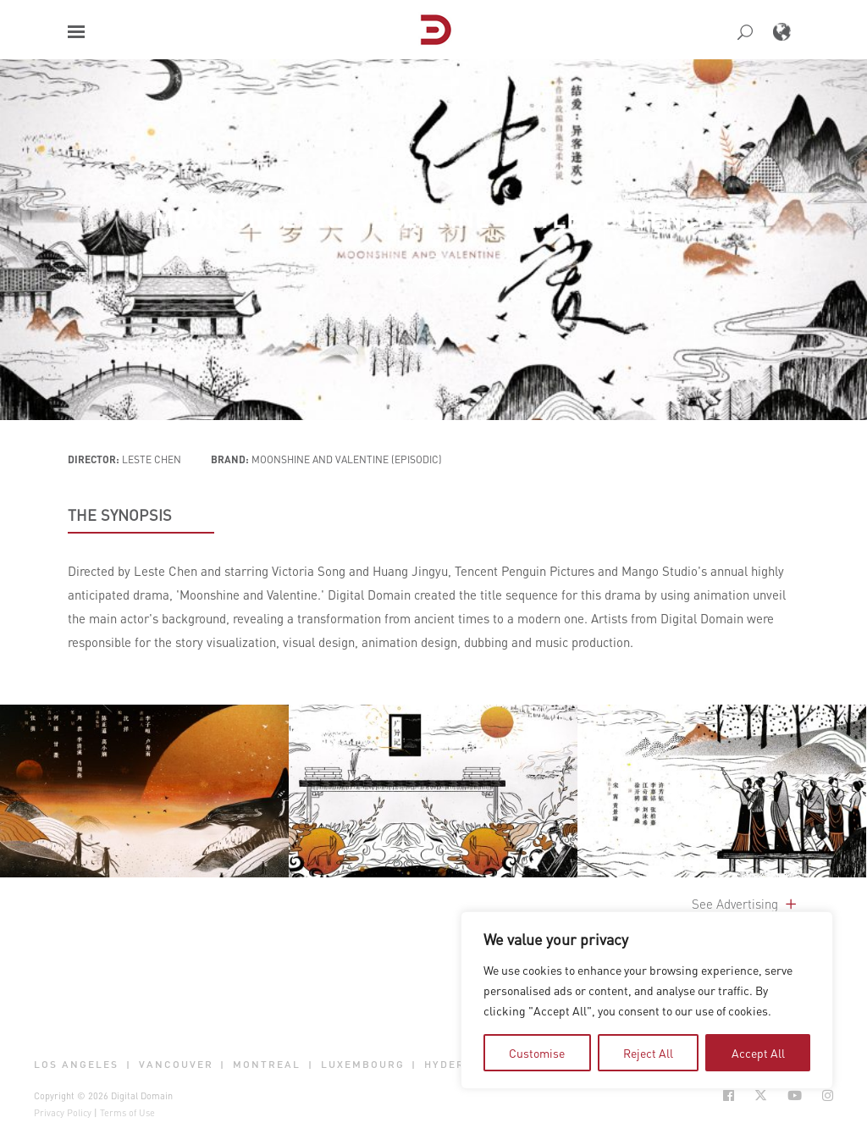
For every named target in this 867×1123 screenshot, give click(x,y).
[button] (76, 31)
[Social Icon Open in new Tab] (728, 1095)
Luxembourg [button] (363, 1064)
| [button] (128, 1064)
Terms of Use (127, 1113)
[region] (647, 1000)
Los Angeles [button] (76, 1064)
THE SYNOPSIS (120, 515)
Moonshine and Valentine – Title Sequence (433, 218)
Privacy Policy (62, 1113)
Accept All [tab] (758, 1052)
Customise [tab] (537, 1052)
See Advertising (745, 903)
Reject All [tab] (648, 1052)
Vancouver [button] (176, 1064)
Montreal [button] (267, 1064)
